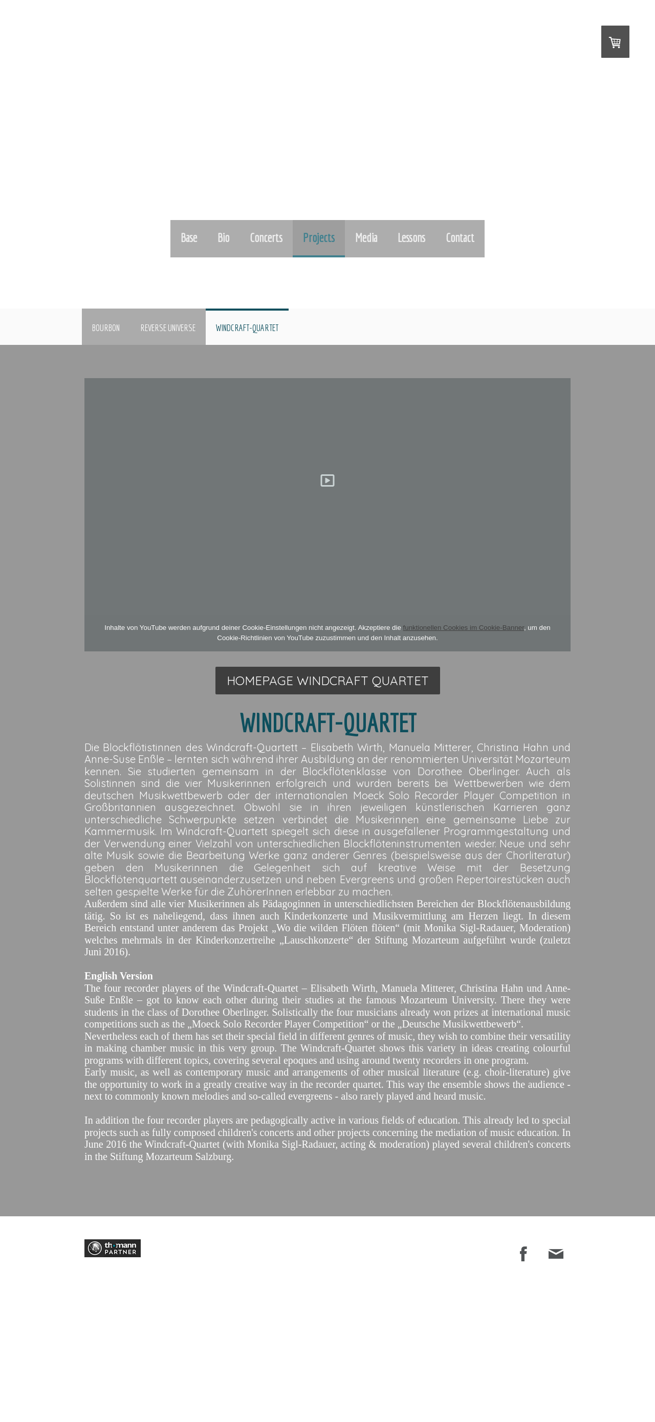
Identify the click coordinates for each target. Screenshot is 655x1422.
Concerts (266, 237)
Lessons (411, 237)
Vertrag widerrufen (113, 1392)
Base (189, 237)
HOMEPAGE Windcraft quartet (328, 680)
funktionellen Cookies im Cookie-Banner (463, 627)
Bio (223, 237)
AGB (125, 1381)
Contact (460, 237)
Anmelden (559, 1403)
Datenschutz (250, 1381)
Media (366, 237)
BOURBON (106, 327)
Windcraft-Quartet (247, 327)
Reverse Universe (167, 327)
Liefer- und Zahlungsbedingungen (182, 1381)
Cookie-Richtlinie (295, 1381)
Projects (319, 237)
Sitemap (335, 1381)
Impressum (98, 1381)
